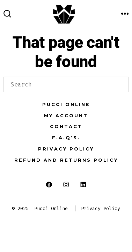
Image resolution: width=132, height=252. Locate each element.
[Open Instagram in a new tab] (66, 184)
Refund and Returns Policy (66, 160)
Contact (66, 126)
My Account (66, 115)
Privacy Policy (66, 149)
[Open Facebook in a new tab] (49, 184)
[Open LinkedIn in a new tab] (83, 184)
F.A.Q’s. (66, 137)
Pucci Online (66, 104)
